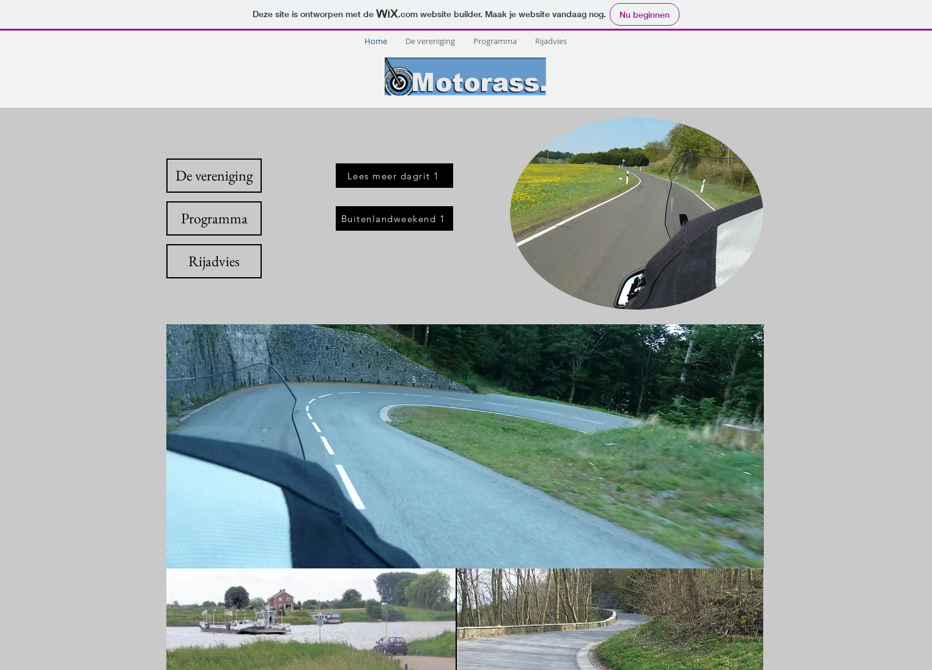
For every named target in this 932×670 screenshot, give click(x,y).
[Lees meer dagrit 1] (394, 175)
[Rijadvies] (214, 261)
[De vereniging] (214, 175)
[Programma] (214, 218)
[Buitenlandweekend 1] (394, 218)
